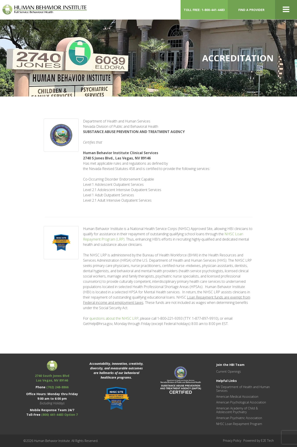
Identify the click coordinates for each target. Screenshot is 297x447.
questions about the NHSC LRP (114, 318)
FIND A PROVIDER (251, 10)
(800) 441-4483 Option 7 (59, 414)
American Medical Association (237, 396)
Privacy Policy (232, 440)
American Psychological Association (241, 402)
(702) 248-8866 (57, 387)
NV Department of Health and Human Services (243, 389)
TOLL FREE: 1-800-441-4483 (204, 10)
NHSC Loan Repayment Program (239, 424)
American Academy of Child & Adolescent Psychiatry (237, 410)
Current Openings (228, 371)
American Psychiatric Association (239, 418)
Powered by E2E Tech (258, 440)
